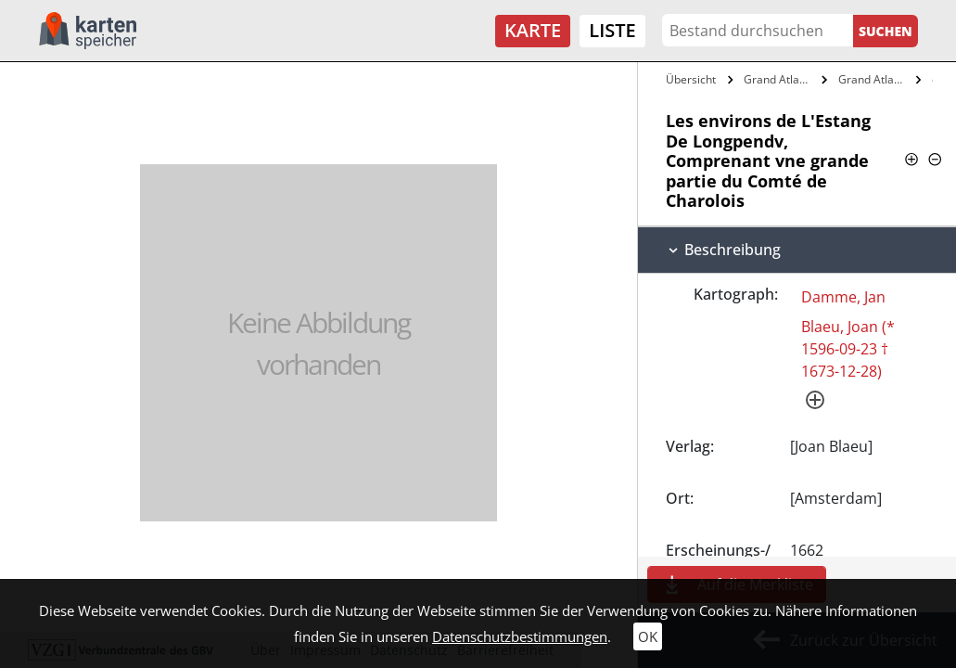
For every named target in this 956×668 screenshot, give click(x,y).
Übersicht (691, 79)
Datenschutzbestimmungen (519, 636)
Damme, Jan (843, 297)
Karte (532, 30)
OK (647, 636)
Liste (612, 30)
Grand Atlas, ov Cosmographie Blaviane (874, 79)
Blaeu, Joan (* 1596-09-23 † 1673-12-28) (848, 348)
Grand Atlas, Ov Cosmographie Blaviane (780, 79)
